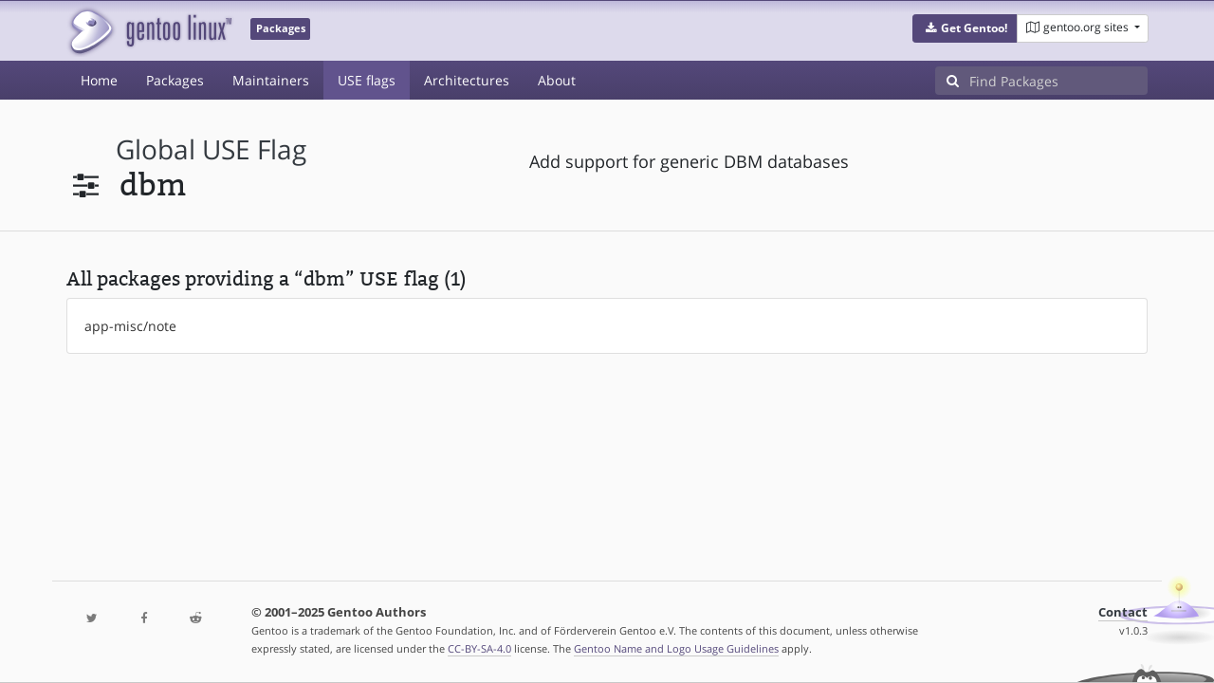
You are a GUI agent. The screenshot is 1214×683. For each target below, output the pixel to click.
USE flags (366, 80)
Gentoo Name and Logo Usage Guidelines (676, 648)
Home (99, 80)
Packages (175, 80)
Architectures (466, 80)
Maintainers (270, 80)
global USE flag (211, 149)
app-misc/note (130, 326)
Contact (1123, 612)
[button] (965, 28)
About (557, 80)
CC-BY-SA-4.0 (479, 648)
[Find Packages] (1058, 80)
